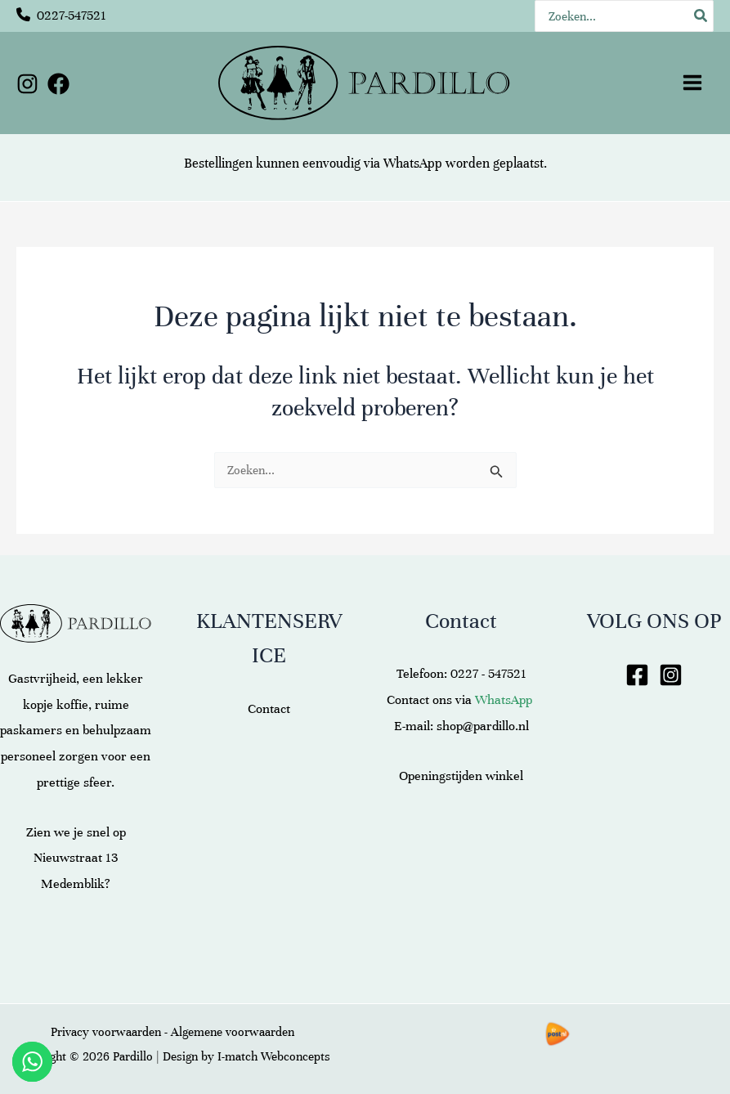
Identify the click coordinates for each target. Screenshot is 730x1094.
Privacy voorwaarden (106, 1032)
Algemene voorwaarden (232, 1032)
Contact (269, 709)
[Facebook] (58, 84)
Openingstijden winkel (461, 776)
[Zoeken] (701, 16)
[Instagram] (27, 84)
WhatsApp (412, 163)
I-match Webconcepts (273, 1056)
